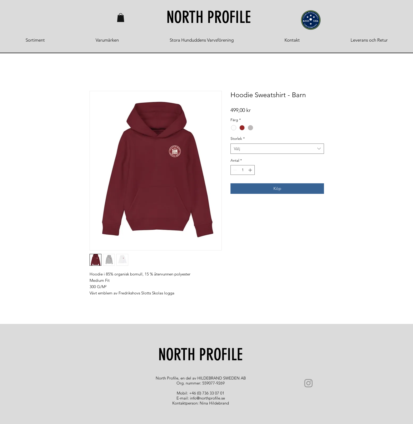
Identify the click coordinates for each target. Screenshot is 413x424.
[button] (120, 17)
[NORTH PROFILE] (208, 17)
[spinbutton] (242, 170)
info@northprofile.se (207, 398)
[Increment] (250, 170)
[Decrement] (234, 170)
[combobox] (277, 149)
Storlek (237, 138)
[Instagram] (308, 383)
